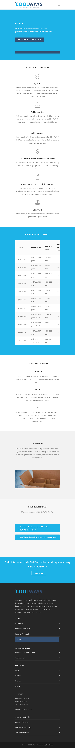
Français (18, 681)
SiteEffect (49, 745)
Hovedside (19, 623)
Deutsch (18, 675)
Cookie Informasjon (22, 722)
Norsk (17, 686)
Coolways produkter (22, 629)
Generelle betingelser (23, 717)
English (17, 670)
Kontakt (20, 639)
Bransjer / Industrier (22, 634)
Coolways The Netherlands (25, 653)
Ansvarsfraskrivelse (22, 733)
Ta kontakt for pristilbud (29, 40)
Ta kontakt (39, 573)
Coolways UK (20, 658)
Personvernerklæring (23, 727)
